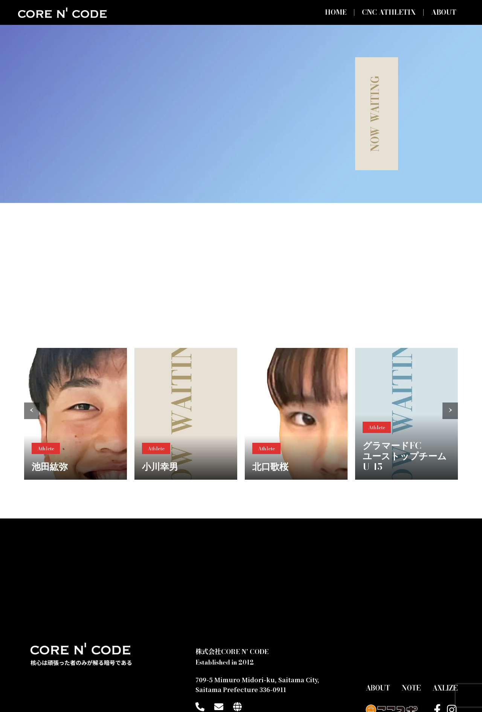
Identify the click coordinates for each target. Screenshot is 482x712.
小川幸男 (160, 467)
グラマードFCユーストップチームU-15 (405, 456)
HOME (335, 12)
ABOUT (443, 12)
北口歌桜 (270, 467)
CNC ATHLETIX (389, 12)
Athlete (45, 448)
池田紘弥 (50, 467)
